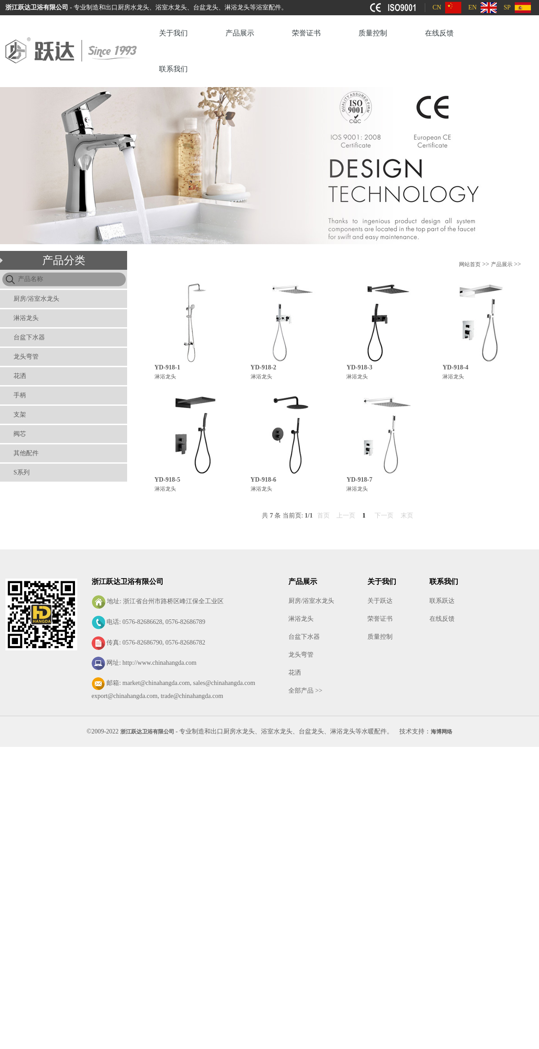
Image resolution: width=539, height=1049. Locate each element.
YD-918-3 (359, 367)
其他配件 (26, 453)
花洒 (19, 376)
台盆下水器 (29, 337)
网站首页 (470, 264)
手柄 (19, 395)
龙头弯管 (26, 356)
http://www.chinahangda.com (160, 662)
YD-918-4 (455, 367)
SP (507, 7)
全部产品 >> (305, 690)
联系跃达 (442, 600)
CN (437, 7)
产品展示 (239, 33)
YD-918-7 (359, 479)
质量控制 (372, 33)
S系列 (21, 472)
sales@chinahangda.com (224, 683)
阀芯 (19, 433)
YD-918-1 (168, 367)
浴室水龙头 (276, 731)
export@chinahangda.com (125, 696)
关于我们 (173, 33)
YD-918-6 (264, 479)
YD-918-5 (168, 479)
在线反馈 (439, 33)
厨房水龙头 (239, 731)
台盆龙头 (311, 731)
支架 (19, 414)
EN (472, 7)
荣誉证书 (306, 33)
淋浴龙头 (26, 318)
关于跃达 (380, 600)
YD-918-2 (264, 367)
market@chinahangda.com (156, 683)
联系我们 (173, 69)
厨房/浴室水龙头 (36, 298)
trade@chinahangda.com (192, 696)
